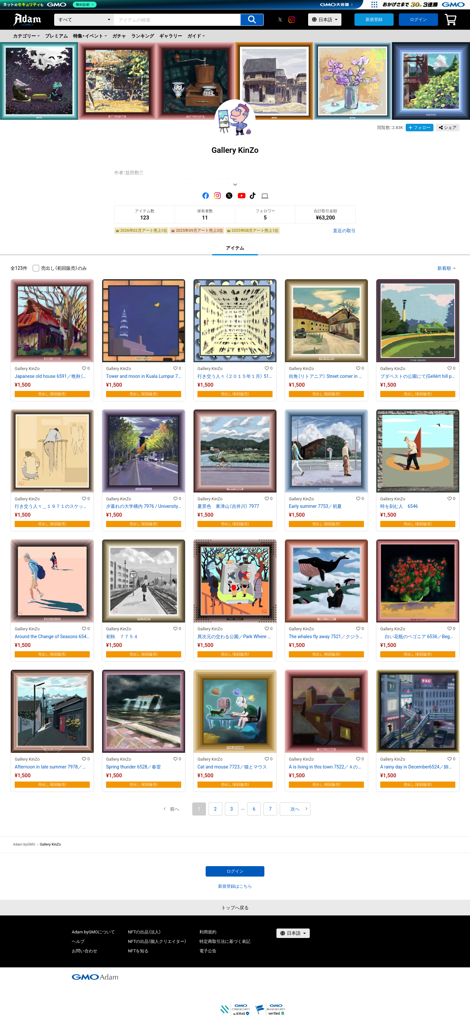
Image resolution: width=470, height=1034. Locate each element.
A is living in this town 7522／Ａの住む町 (326, 766)
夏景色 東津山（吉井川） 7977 (228, 506)
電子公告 (207, 950)
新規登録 (374, 19)
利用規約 (207, 931)
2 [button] (215, 809)
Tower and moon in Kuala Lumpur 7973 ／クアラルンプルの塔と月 (143, 376)
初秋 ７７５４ (122, 636)
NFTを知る (138, 950)
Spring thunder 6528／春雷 (133, 766)
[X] (280, 19)
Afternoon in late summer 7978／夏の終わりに (52, 766)
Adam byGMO (24, 844)
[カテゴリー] (84, 20)
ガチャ (119, 36)
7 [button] (270, 809)
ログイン (418, 19)
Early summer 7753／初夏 (315, 506)
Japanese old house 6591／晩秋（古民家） (52, 376)
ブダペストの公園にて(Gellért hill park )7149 (417, 376)
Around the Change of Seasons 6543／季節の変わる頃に (52, 636)
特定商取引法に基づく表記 (224, 941)
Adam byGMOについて (93, 931)
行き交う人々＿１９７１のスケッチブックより (52, 506)
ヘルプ (78, 941)
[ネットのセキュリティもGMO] (50, 4)
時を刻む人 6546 (399, 506)
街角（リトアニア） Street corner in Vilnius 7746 (326, 376)
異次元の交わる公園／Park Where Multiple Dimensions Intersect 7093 (235, 636)
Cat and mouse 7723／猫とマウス (232, 766)
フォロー (420, 127)
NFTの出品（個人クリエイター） (157, 941)
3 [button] (231, 809)
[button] (175, 809)
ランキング (142, 36)
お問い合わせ (84, 950)
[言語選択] (324, 19)
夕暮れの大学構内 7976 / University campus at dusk (143, 506)
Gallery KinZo (27, 368)
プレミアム (56, 36)
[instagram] (292, 19)
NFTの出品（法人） (144, 931)
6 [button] (254, 809)
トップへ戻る (235, 907)
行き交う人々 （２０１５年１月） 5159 (235, 376)
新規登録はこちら (235, 886)
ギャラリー (170, 36)
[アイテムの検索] (252, 20)
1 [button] (199, 809)
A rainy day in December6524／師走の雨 (417, 766)
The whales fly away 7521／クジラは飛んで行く (326, 636)
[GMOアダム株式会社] (95, 977)
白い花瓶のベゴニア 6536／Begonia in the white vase (417, 636)
